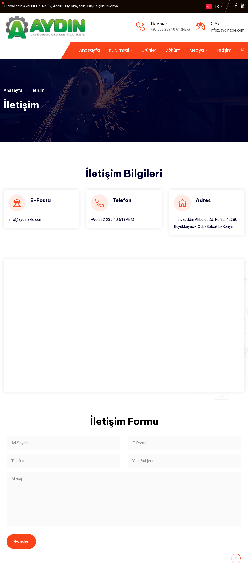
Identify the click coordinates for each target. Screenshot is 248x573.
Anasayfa (89, 50)
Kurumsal (119, 50)
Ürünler (149, 50)
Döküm (172, 50)
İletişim (224, 50)
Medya (197, 50)
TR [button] (211, 6)
